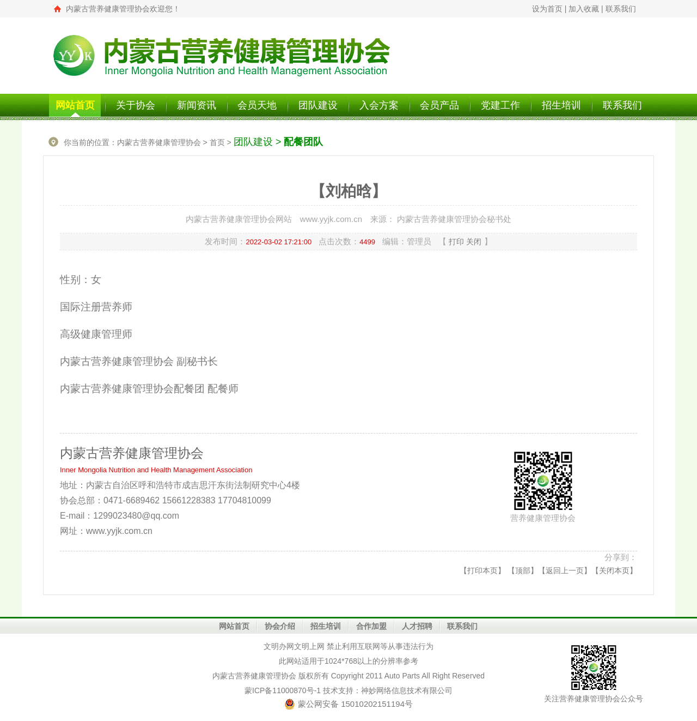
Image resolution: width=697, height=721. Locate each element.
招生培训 (561, 105)
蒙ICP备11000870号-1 (282, 690)
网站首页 (75, 105)
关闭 (473, 241)
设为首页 (547, 8)
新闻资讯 (196, 105)
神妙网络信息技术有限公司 (407, 690)
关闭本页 (614, 570)
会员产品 (439, 105)
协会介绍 (280, 626)
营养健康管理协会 (265, 675)
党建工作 (500, 105)
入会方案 (379, 105)
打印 (456, 241)
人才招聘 (417, 626)
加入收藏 (583, 8)
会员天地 (257, 105)
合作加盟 (371, 626)
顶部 (522, 570)
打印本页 (482, 570)
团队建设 (318, 105)
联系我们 (621, 8)
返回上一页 (565, 570)
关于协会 (135, 105)
